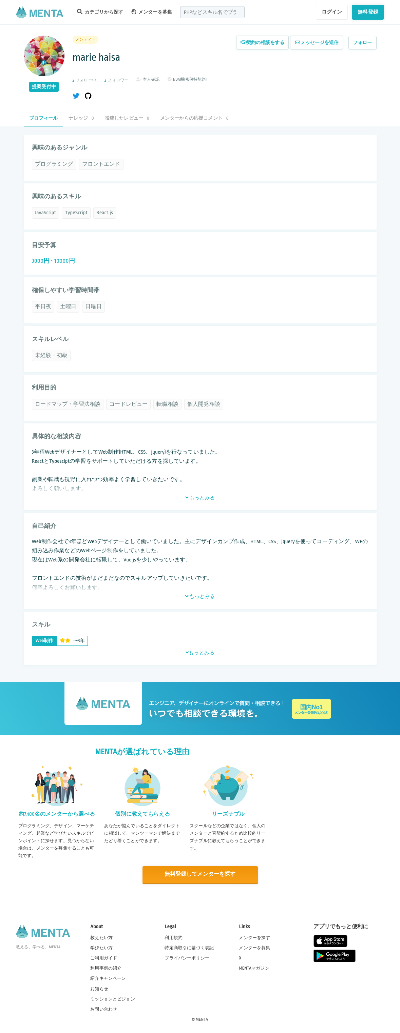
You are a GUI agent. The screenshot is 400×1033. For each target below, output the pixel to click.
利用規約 (174, 937)
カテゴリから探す (100, 12)
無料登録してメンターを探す (200, 874)
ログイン (332, 12)
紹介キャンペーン (108, 978)
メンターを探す (254, 937)
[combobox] (212, 12)
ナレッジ (81, 118)
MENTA (202, 1019)
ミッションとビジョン (112, 998)
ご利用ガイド (103, 957)
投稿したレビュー (127, 118)
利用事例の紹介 (105, 968)
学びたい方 (101, 947)
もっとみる (200, 497)
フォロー (362, 42)
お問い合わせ (103, 1009)
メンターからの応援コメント (194, 118)
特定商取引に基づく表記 (189, 947)
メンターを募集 (151, 12)
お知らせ (99, 988)
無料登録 (368, 12)
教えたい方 (101, 937)
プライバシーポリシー (187, 957)
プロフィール (43, 118)
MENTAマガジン (254, 968)
